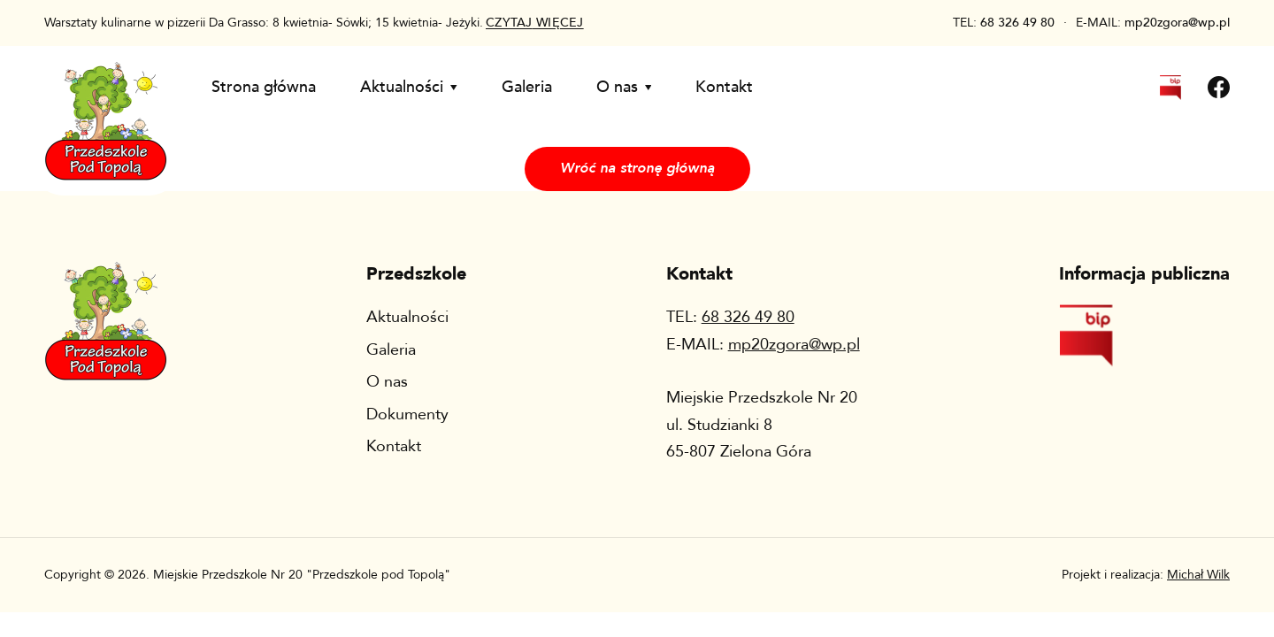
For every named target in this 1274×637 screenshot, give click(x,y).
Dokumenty (407, 414)
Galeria (527, 87)
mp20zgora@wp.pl (1177, 22)
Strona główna (263, 87)
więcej (535, 22)
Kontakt (724, 87)
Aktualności (408, 87)
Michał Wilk (1198, 574)
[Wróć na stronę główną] (105, 105)
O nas (624, 87)
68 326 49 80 (1017, 22)
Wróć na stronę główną (637, 168)
